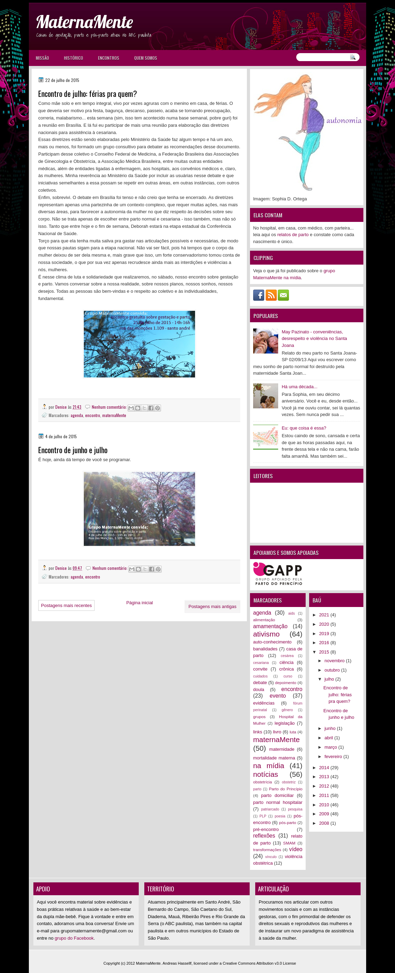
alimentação (264, 619)
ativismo (266, 634)
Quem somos (145, 58)
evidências (263, 703)
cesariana (261, 663)
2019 (325, 633)
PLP (262, 816)
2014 (325, 767)
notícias (265, 774)
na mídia (268, 766)
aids (291, 613)
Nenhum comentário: (110, 407)
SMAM (289, 843)
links (257, 731)
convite (260, 669)
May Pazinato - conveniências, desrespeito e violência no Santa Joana (314, 338)
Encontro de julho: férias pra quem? (87, 93)
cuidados (260, 676)
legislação (285, 723)
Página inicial (139, 602)
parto (257, 789)
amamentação (270, 626)
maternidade (281, 749)
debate (260, 682)
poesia (280, 816)
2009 (325, 813)
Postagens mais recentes (66, 605)
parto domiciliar (277, 795)
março (331, 747)
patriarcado (270, 809)
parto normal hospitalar (278, 802)
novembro (335, 660)
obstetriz (289, 782)
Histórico (73, 58)
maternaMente (114, 415)
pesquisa (295, 809)
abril (329, 737)
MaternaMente (84, 22)
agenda (77, 415)
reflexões (264, 836)
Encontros (108, 58)
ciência (286, 662)
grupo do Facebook (74, 938)
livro (277, 731)
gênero (287, 710)
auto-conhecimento (272, 641)
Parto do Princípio (286, 789)
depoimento (285, 682)
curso (287, 676)
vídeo (296, 849)
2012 (325, 786)
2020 (325, 624)
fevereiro (333, 756)
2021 (325, 614)
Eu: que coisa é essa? (304, 428)
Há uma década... (299, 386)
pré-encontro (266, 829)
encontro (92, 415)
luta (293, 732)
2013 (325, 776)
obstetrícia (262, 782)
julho (329, 679)
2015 (325, 652)
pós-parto (287, 822)
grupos (259, 716)
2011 (325, 795)
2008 (325, 823)
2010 (325, 804)
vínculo (271, 857)
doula (258, 689)
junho (330, 728)
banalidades (265, 648)
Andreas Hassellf (177, 963)
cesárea (287, 656)
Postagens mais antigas (212, 606)
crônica (286, 669)
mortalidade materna (274, 757)
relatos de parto (292, 234)
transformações (267, 849)
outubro (332, 670)
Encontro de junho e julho (72, 449)
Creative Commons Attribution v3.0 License (259, 963)
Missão (42, 58)
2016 (325, 642)
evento (277, 696)
